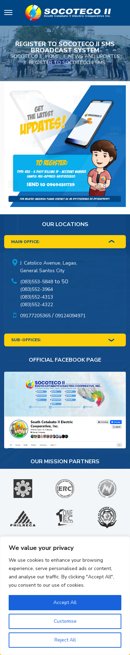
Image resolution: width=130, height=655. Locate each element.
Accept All (65, 602)
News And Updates (94, 56)
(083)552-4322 (36, 304)
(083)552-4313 (36, 297)
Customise (65, 621)
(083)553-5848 (36, 281)
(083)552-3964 (36, 289)
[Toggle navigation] (8, 13)
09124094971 (70, 315)
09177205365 (35, 315)
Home (52, 56)
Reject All (65, 640)
